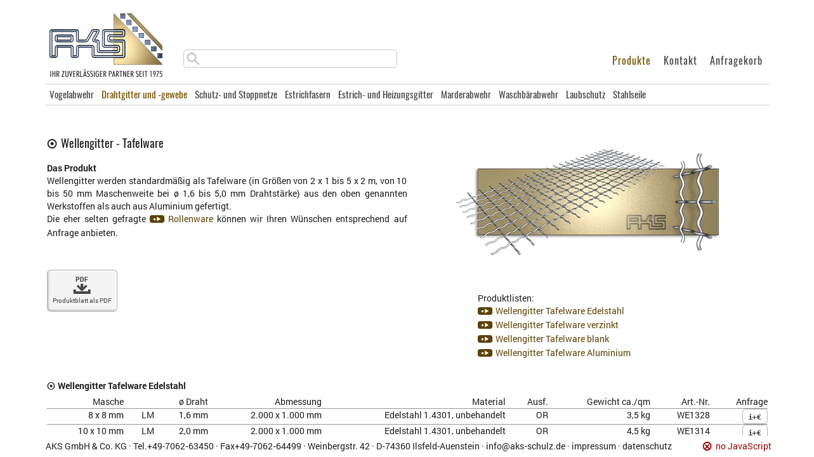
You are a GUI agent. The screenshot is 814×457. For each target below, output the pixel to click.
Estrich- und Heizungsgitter (385, 94)
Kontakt (680, 60)
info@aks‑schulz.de (525, 446)
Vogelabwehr (71, 94)
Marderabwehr (466, 94)
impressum (594, 446)
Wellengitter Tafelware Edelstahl (560, 311)
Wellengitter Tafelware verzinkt (557, 325)
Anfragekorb (736, 60)
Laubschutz (585, 94)
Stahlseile (629, 94)
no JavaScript (743, 446)
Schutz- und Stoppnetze (236, 94)
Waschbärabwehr (528, 94)
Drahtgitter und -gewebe (144, 94)
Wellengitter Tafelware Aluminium (563, 353)
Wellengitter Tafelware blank (552, 339)
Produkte (631, 60)
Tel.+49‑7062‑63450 (173, 446)
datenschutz (647, 446)
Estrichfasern (308, 94)
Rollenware (190, 219)
